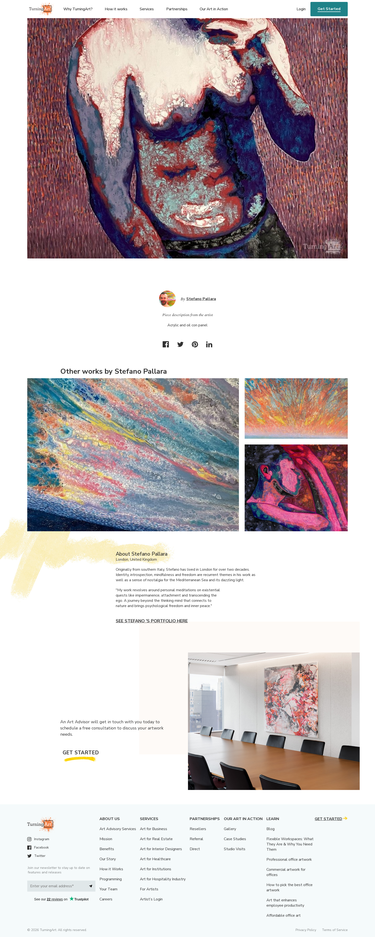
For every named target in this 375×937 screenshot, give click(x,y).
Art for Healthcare (155, 859)
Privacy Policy (306, 930)
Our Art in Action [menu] (214, 9)
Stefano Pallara (201, 298)
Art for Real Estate (156, 839)
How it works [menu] (116, 9)
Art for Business (153, 829)
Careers (105, 899)
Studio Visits (234, 849)
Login (301, 9)
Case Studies (235, 839)
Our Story (107, 859)
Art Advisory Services (117, 829)
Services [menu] (147, 9)
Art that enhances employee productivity (285, 903)
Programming (110, 879)
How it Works (111, 869)
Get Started (329, 8)
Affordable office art (283, 915)
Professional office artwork (289, 859)
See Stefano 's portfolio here (152, 621)
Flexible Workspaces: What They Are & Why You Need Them (290, 844)
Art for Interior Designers (161, 849)
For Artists (149, 889)
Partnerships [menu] (177, 9)
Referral (196, 839)
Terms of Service (335, 930)
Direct (195, 849)
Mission (105, 839)
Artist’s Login (151, 899)
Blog (270, 829)
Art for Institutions (155, 869)
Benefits (106, 849)
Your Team (108, 889)
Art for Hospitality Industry (163, 879)
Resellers (198, 829)
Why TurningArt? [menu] (78, 9)
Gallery (230, 829)
